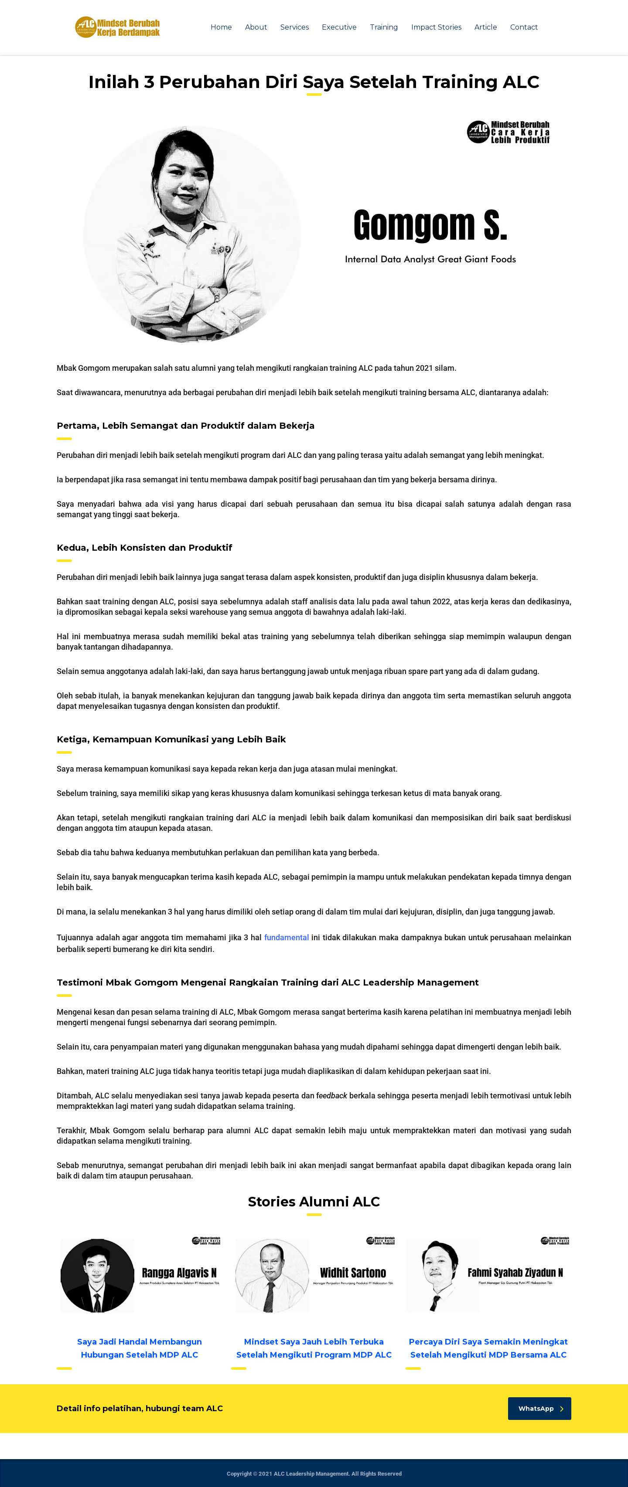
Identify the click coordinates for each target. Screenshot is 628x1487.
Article (485, 27)
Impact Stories (436, 27)
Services (294, 27)
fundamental (286, 937)
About (256, 27)
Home (221, 27)
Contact (524, 27)
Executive (339, 27)
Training (384, 27)
